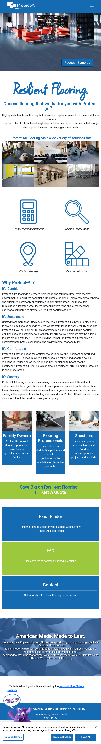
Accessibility (79, 709)
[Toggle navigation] (91, 6)
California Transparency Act (58, 709)
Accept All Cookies (61, 737)
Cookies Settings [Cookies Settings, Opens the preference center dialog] (13, 737)
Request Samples (77, 63)
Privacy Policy (36, 709)
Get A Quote (54, 492)
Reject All (85, 737)
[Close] (95, 727)
